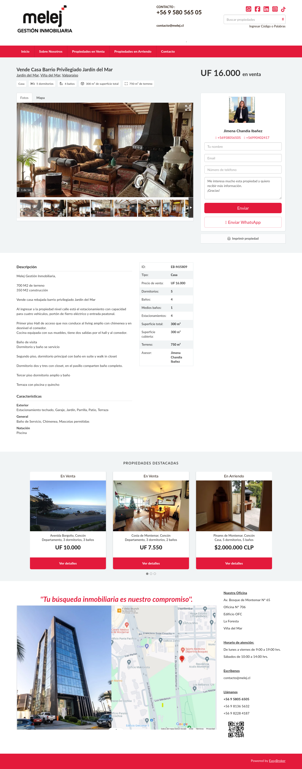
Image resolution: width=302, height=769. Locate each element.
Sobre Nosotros (51, 51)
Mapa (41, 98)
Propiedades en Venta (88, 51)
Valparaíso (70, 75)
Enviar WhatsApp (243, 222)
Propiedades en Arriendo (132, 51)
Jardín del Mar (28, 75)
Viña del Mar (50, 75)
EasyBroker (277, 761)
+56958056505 (229, 138)
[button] (23, 520)
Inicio (25, 51)
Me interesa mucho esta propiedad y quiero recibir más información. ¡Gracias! (243, 188)
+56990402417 (257, 138)
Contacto (168, 51)
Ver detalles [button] (68, 563)
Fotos (24, 98)
